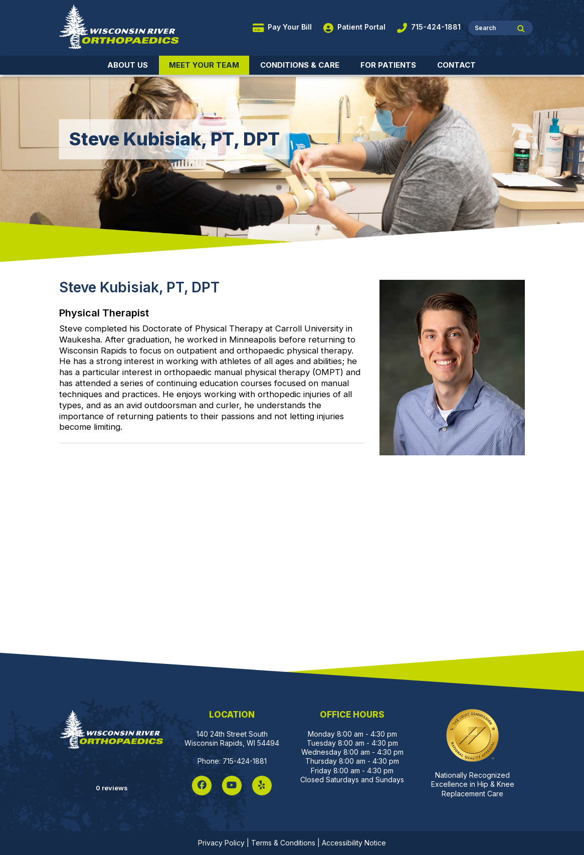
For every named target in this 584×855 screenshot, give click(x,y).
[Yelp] (262, 785)
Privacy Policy (221, 842)
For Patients (388, 65)
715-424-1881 (429, 27)
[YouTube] (232, 785)
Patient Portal (354, 27)
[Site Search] (520, 29)
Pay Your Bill (282, 27)
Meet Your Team (204, 65)
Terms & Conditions (283, 842)
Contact (456, 65)
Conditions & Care (299, 65)
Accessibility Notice (354, 842)
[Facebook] (201, 785)
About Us (127, 65)
